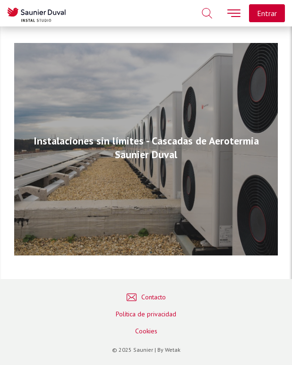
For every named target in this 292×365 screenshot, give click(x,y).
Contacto (146, 297)
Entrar (267, 13)
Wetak (172, 349)
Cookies (146, 331)
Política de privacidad (146, 314)
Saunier (143, 349)
